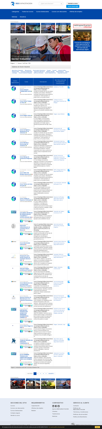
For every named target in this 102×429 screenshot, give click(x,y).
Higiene (62, 131)
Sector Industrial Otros (50, 73)
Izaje (59, 114)
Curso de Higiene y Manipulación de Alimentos (25, 131)
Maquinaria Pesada (58, 283)
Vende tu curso (15, 415)
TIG (60, 86)
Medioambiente (60, 71)
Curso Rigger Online (25, 115)
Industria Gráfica (62, 70)
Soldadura (56, 86)
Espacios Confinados (59, 197)
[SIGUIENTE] (51, 373)
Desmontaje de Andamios (60, 142)
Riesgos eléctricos (61, 169)
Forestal (54, 70)
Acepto (97, 427)
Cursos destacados (42, 11)
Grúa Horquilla (57, 182)
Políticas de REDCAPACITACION (79, 408)
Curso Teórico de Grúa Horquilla (63, 32)
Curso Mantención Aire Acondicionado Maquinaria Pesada (26, 284)
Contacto (76, 405)
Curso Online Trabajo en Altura (31, 387)
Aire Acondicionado (58, 281)
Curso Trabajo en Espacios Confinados (16, 387)
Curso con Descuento (24, 211)
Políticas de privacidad (80, 414)
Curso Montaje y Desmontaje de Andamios (24, 144)
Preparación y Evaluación (60, 255)
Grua (60, 184)
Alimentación (28, 70)
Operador (60, 267)
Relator (33, 410)
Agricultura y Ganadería (17, 70)
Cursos (13, 405)
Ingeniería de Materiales (26, 71)
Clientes (54, 411)
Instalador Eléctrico (58, 254)
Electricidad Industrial (59, 243)
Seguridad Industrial (62, 73)
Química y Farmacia (38, 73)
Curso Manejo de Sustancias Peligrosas (17, 32)
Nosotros (23, 17)
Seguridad (56, 101)
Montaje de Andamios (59, 141)
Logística (56, 227)
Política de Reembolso (80, 416)
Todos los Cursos (27, 11)
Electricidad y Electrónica (39, 70)
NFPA (55, 169)
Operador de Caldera (59, 211)
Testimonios (56, 414)
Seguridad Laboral (58, 200)
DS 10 (60, 212)
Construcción (57, 268)
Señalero (62, 114)
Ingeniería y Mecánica (39, 71)
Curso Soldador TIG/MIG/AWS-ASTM (32, 32)
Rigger (55, 114)
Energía (49, 70)
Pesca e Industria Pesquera (25, 73)
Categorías (15, 11)
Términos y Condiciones (80, 412)
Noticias (14, 17)
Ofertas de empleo (76, 11)
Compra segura (15, 413)
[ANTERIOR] (30, 373)
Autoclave (56, 212)
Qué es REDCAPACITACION (60, 409)
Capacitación (35, 405)
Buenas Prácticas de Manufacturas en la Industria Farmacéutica (26, 299)
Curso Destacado (23, 86)
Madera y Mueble (50, 71)
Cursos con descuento (59, 11)
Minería (62, 225)
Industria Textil (15, 71)
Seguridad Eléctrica (58, 171)
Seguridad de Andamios (59, 144)
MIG (62, 86)
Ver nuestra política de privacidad (56, 427)
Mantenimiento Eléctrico (60, 241)
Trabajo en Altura (58, 99)
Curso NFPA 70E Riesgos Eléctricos (46, 32)
